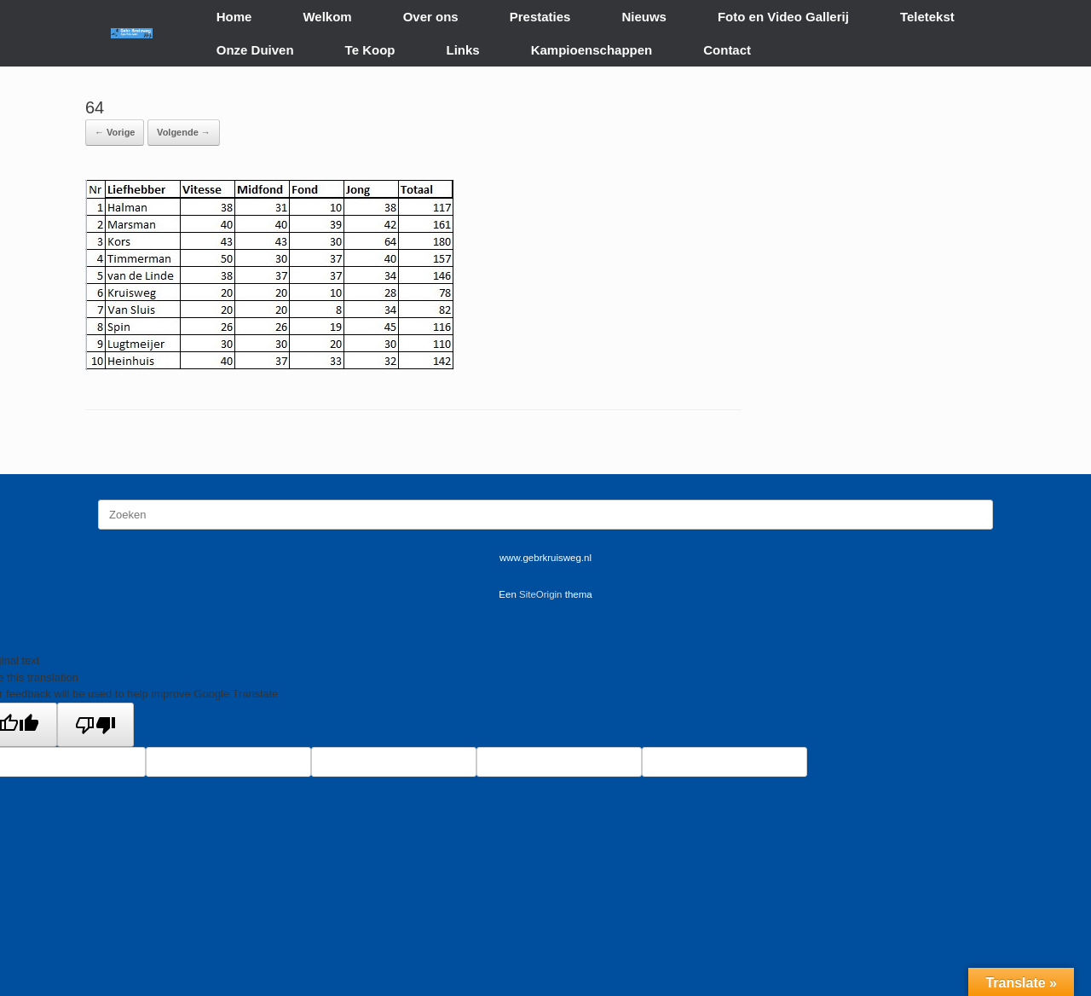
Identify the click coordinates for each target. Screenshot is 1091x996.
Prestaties (540, 16)
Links (463, 50)
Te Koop (370, 50)
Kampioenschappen (592, 50)
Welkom (327, 16)
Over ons (431, 16)
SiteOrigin (541, 594)
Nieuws (644, 16)
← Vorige (115, 132)
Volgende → (184, 132)
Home (234, 16)
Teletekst (927, 16)
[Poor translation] (95, 725)
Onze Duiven (255, 50)
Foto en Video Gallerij (783, 16)
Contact (727, 50)
